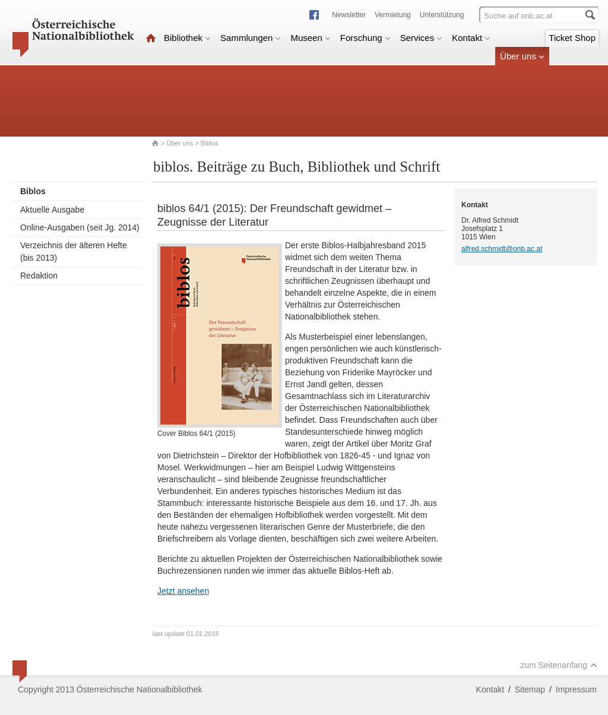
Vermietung (393, 15)
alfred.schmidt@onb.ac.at (501, 249)
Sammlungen (250, 38)
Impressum (576, 689)
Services (421, 38)
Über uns (522, 56)
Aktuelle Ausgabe (52, 209)
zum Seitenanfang (558, 665)
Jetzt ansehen (183, 591)
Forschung (365, 38)
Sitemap (530, 689)
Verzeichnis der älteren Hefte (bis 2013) (73, 251)
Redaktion (39, 275)
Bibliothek (187, 38)
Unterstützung (442, 15)
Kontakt (471, 38)
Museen (310, 38)
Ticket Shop (572, 38)
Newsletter (349, 15)
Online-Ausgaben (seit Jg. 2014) (80, 227)
